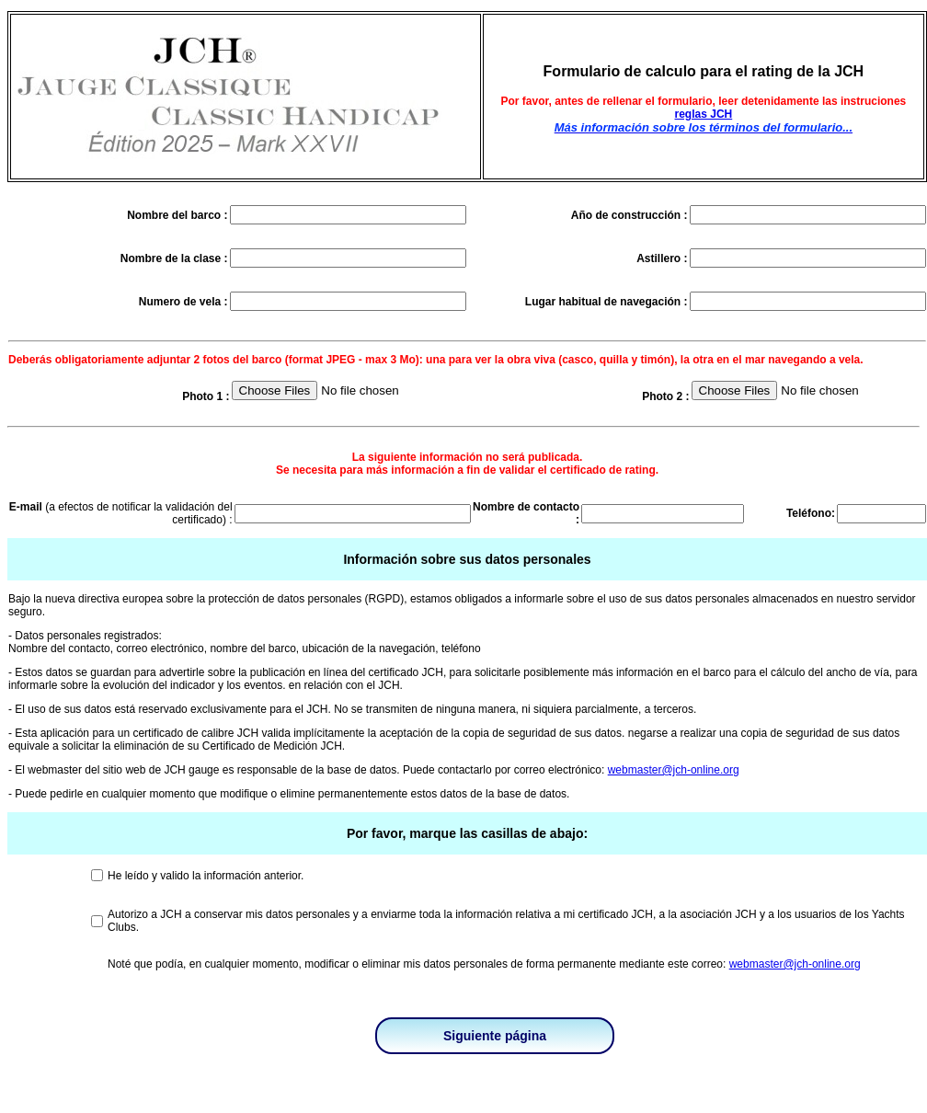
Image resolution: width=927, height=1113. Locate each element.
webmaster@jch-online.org (673, 769)
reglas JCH (704, 114)
